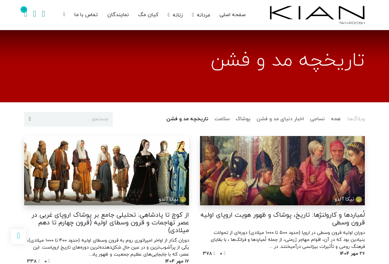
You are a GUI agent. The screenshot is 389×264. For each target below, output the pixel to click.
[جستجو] (43, 15)
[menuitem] (233, 15)
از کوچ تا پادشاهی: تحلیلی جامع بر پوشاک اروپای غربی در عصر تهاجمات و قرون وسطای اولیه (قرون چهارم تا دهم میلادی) (110, 222)
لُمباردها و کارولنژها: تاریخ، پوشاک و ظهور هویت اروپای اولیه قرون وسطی (282, 219)
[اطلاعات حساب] (34, 15)
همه (336, 118)
